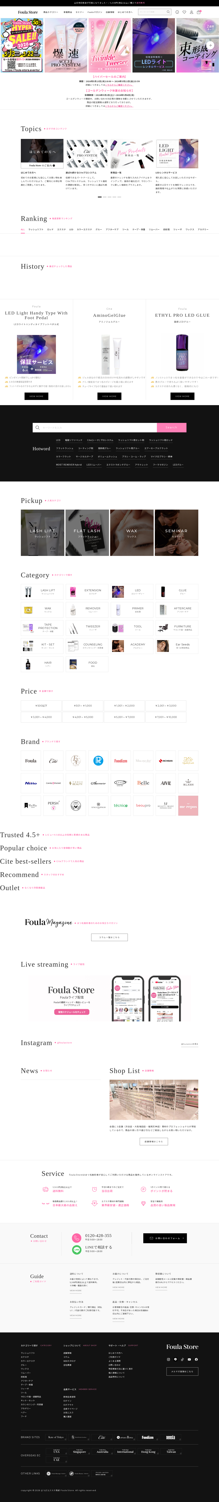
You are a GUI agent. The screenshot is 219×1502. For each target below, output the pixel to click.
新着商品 (68, 12)
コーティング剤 (85, 448)
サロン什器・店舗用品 (31, 1396)
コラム (66, 1357)
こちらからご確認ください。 (119, 84)
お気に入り (68, 1412)
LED (58, 440)
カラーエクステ (28, 1361)
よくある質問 (115, 1361)
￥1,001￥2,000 (124, 705)
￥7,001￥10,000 (166, 717)
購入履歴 (67, 1416)
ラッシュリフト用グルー (128, 448)
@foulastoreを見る (189, 1044)
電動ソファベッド (74, 440)
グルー (24, 1365)
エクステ (25, 1357)
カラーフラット (63, 456)
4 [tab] (106, 69)
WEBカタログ (69, 1361)
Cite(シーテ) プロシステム (100, 440)
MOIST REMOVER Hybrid (69, 464)
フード (24, 1416)
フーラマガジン (160, 464)
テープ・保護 (27, 1384)
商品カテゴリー (50, 12)
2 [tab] (101, 69)
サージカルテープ (84, 456)
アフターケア (27, 1380)
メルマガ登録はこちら (182, 1371)
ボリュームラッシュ (107, 456)
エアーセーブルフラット (156, 448)
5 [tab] (108, 69)
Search (171, 427)
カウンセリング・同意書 (32, 1404)
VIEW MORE (36, 396)
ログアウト (68, 1404)
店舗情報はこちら (154, 1141)
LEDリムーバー (94, 464)
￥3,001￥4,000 (41, 717)
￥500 (41, 705)
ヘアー (24, 1412)
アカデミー (26, 1408)
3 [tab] (103, 69)
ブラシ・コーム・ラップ (134, 456)
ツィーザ (25, 1388)
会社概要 (67, 1365)
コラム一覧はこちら (109, 937)
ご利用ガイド (115, 1357)
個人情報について (117, 1372)
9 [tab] (117, 69)
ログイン (67, 1400)
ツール (24, 1392)
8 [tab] (115, 69)
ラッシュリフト (28, 1353)
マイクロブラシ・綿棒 (161, 456)
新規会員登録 (69, 1396)
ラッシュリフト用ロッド (161, 440)
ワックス (25, 1368)
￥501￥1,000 (83, 705)
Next (210, 45)
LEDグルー (178, 464)
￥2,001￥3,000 (165, 705)
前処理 (24, 1376)
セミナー (80, 12)
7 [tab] (113, 69)
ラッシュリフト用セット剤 (131, 440)
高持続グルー (104, 448)
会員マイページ (70, 1408)
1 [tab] (99, 69)
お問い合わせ (115, 1365)
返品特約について (117, 1376)
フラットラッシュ (64, 448)
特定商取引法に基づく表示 (121, 1368)
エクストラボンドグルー (118, 464)
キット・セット (28, 1400)
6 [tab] (110, 69)
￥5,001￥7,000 (124, 717)
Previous (9, 45)
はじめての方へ (125, 12)
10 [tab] (120, 69)
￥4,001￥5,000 (82, 717)
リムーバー (26, 1372)
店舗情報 (110, 12)
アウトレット (141, 464)
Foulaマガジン (95, 12)
